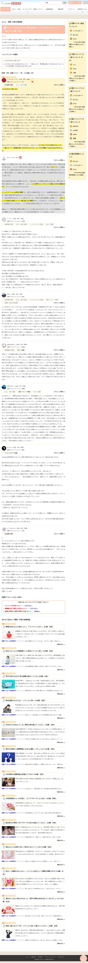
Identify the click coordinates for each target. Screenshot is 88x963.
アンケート (71, 9)
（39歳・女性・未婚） (15, 294)
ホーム (27, 957)
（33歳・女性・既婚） (17, 386)
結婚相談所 (49, 9)
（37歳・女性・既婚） (15, 447)
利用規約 (40, 957)
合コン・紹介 (16, 9)
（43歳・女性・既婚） (17, 528)
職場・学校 (5, 9)
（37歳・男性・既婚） (19, 79)
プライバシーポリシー (50, 957)
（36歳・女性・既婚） (17, 344)
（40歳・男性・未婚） (15, 218)
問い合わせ (61, 957)
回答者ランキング (82, 10)
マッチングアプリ (27, 10)
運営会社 (33, 957)
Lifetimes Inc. (42, 959)
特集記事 (60, 9)
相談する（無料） (75, 2)
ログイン (85, 2)
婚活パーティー (38, 9)
